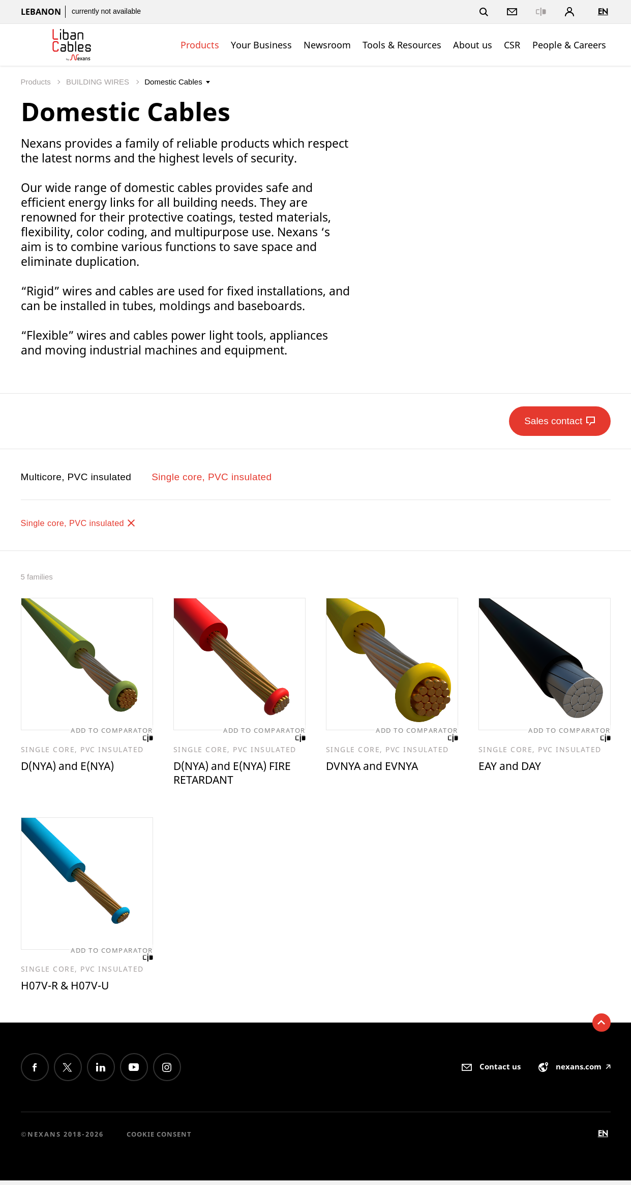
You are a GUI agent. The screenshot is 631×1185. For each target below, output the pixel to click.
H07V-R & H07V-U (69, 989)
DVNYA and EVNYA (376, 767)
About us (472, 44)
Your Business (261, 44)
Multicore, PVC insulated (76, 477)
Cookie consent (159, 1138)
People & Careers (569, 44)
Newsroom (327, 44)
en (603, 11)
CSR (512, 44)
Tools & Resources (402, 44)
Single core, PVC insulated (212, 477)
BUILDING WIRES (98, 81)
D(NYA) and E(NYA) (72, 767)
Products (200, 44)
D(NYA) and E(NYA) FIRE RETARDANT (238, 774)
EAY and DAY (513, 767)
